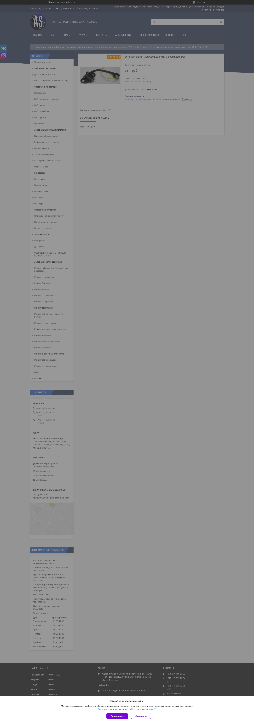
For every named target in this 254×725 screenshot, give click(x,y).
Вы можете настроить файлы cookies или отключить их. (126, 709)
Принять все (117, 716)
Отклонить (141, 716)
